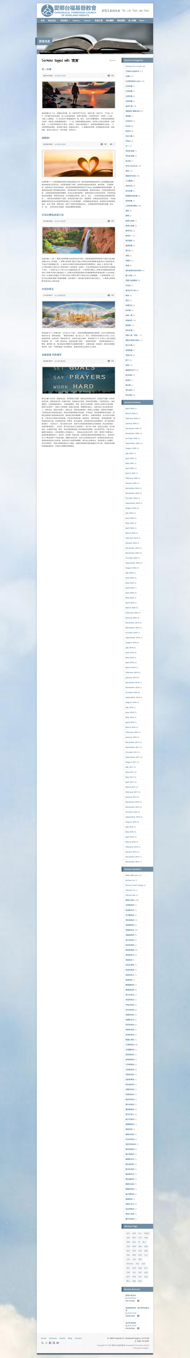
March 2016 (130, 842)
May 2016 (130, 832)
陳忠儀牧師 (130, 1179)
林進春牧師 (130, 1035)
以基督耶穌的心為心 (133, 81)
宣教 (127, 171)
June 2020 (130, 593)
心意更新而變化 (131, 206)
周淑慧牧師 (130, 925)
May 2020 (130, 598)
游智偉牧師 (130, 1054)
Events (87, 20)
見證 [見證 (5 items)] (134, 1272)
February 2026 (132, 418)
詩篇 (127, 365)
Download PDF (112, 75)
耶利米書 (129, 330)
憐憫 (127, 215)
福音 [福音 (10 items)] (143, 1264)
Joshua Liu (130, 880)
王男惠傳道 (130, 1064)
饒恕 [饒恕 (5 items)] (140, 1281)
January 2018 (131, 737)
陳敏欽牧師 (130, 1189)
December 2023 (132, 548)
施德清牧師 (130, 990)
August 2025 (131, 448)
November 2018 (132, 687)
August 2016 (131, 822)
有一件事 (46, 69)
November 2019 (132, 627)
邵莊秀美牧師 (131, 1144)
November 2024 (132, 493)
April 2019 (130, 662)
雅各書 (128, 385)
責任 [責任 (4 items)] (140, 1276)
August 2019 (131, 642)
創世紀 (128, 131)
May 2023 (130, 583)
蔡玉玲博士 (130, 1114)
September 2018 (133, 697)
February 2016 (132, 847)
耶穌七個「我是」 (132, 335)
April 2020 (130, 603)
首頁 (43, 20)
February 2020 (132, 613)
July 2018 (129, 707)
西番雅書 (129, 350)
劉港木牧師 (61, 75)
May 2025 (130, 463)
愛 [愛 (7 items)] (139, 1242)
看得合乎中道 (131, 290)
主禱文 (128, 76)
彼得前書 (129, 201)
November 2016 (132, 807)
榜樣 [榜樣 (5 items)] (128, 1255)
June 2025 (130, 458)
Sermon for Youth (134, 66)
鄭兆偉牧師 (130, 1149)
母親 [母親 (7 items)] (140, 1255)
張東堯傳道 (130, 950)
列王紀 (128, 126)
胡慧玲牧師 (130, 1089)
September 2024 (133, 503)
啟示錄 (128, 161)
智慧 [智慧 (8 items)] (140, 1251)
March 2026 (130, 413)
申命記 (128, 285)
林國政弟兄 (130, 1019)
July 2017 (129, 767)
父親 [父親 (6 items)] (134, 1259)
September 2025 (133, 443)
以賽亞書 (129, 96)
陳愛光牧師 (130, 1184)
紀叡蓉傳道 (130, 1079)
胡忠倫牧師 (130, 1084)
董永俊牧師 (130, 1104)
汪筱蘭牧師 (130, 1049)
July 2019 (129, 647)
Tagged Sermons (58, 52)
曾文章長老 (130, 995)
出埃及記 (129, 121)
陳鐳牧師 (129, 1199)
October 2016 (131, 812)
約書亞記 (129, 305)
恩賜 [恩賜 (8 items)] (128, 1242)
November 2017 (132, 747)
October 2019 (131, 632)
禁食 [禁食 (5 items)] (137, 1264)
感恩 (127, 211)
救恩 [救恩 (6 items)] (128, 1251)
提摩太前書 (130, 221)
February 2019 (132, 672)
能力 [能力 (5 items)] (146, 1268)
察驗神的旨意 (131, 176)
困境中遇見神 (131, 1295)
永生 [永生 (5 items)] (146, 1255)
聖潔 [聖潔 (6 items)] (134, 1268)
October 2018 (131, 692)
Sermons (53, 1338)
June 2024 (130, 518)
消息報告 (64, 20)
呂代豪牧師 (130, 915)
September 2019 (133, 637)
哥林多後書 (130, 156)
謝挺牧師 (129, 1129)
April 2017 (130, 782)
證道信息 (52, 20)
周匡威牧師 (61, 361)
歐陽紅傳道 (130, 1039)
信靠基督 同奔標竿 (52, 354)
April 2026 (130, 408)
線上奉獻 (132, 20)
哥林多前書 (130, 151)
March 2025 (130, 473)
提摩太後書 (130, 226)
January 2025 (131, 483)
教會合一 (129, 235)
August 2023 (131, 568)
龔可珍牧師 (130, 1219)
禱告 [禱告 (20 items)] (128, 1268)
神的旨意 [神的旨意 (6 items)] (130, 1264)
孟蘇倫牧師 (61, 295)
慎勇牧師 (129, 980)
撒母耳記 (129, 230)
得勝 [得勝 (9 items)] (146, 1237)
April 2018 (130, 722)
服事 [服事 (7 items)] (146, 1251)
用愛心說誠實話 (131, 280)
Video (108, 75)
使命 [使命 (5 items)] (128, 1233)
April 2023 (130, 588)
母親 (127, 255)
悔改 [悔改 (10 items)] (134, 1242)
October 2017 (131, 752)
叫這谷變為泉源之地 (52, 214)
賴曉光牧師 (130, 1134)
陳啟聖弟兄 (130, 1174)
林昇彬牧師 (130, 1024)
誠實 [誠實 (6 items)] (146, 1272)
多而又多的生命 (131, 166)
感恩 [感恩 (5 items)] (128, 1246)
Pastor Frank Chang (134, 885)
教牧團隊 (110, 20)
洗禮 (127, 265)
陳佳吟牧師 (130, 1169)
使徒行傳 (129, 106)
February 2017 (132, 792)
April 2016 (130, 837)
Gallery (75, 20)
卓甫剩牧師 (130, 905)
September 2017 (133, 757)
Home (40, 52)
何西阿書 (129, 101)
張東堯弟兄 (130, 955)
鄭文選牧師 (130, 1154)
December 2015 (132, 857)
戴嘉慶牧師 (130, 985)
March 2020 (130, 608)
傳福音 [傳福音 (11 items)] (146, 1233)
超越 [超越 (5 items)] (146, 1276)
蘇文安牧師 (130, 1119)
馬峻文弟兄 (130, 1204)
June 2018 (130, 712)
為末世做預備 (131, 1323)
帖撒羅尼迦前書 (131, 196)
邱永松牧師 (130, 1139)
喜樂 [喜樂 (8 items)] (128, 1237)
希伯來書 (129, 191)
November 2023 (132, 553)
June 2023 (130, 578)
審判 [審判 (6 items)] (134, 1237)
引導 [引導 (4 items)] (140, 1237)
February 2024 (132, 538)
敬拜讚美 (129, 240)
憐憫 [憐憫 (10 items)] (134, 1246)
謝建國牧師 (130, 1124)
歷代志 (128, 250)
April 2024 (130, 528)
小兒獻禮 (129, 181)
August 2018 (131, 702)
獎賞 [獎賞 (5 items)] (140, 1259)
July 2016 (129, 827)
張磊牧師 (129, 960)
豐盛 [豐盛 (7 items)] (134, 1276)
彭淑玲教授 (130, 970)
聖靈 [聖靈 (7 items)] (140, 1268)
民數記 (128, 260)
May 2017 (130, 777)
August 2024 (131, 508)
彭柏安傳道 (130, 965)
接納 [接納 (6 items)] (146, 1246)
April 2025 (130, 468)
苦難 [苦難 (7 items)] (128, 1272)
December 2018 (132, 682)
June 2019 (130, 652)
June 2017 (130, 772)
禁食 (127, 295)
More (141, 20)
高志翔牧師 (130, 1209)
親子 (127, 360)
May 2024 (130, 523)
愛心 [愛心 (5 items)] (144, 1242)
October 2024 (131, 498)
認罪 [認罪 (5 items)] (140, 1272)
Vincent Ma (130, 895)
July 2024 (129, 513)
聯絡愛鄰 (121, 20)
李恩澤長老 (130, 1000)
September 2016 (133, 817)
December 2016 (132, 802)
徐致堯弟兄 (130, 975)
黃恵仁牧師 (130, 1214)
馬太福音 (129, 395)
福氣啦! (46, 137)
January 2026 (131, 423)
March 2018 (130, 727)
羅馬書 (128, 325)
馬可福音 (129, 390)
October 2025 (131, 438)
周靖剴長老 (130, 930)
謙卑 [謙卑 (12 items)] (128, 1276)
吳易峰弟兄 (130, 910)
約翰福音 (129, 320)
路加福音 (129, 375)
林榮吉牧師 (130, 1029)
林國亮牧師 (130, 1015)
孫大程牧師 (61, 221)
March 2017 (130, 787)
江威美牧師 (130, 1044)
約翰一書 (129, 315)
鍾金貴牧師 (130, 1164)
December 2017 (132, 742)
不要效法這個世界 (132, 71)
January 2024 (131, 543)
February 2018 (132, 732)
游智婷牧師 (130, 1059)
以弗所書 (129, 86)
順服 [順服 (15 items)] (134, 1281)
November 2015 (132, 862)
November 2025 (132, 433)
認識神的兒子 (131, 370)
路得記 (128, 380)
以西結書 (129, 91)
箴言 (127, 300)
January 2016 (131, 852)
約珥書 (128, 310)
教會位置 (99, 20)
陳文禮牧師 (130, 1194)
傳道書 (128, 116)
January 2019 (131, 677)
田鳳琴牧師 (130, 1074)
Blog (70, 1338)
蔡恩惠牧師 (130, 1109)
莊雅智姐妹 (130, 1094)
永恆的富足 (48, 289)
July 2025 (129, 453)
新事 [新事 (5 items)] (134, 1251)
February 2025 (132, 478)
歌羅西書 (129, 245)
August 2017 (131, 762)
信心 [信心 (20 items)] (140, 1233)
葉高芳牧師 (130, 1099)
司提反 (128, 141)
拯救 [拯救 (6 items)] (140, 1246)
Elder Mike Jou (132, 875)
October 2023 (131, 558)
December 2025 (132, 428)
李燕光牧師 (130, 1005)
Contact (78, 1338)
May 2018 (130, 717)
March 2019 (130, 667)
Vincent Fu (130, 890)
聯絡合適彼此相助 (132, 340)
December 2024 (132, 488)
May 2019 (130, 657)
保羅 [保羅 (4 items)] (134, 1233)
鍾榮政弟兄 (130, 1159)
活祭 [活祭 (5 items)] (128, 1259)
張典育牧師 (130, 945)
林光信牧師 (130, 1010)
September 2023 (133, 563)
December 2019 (132, 623)
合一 (127, 146)
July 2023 (129, 573)
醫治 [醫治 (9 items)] (128, 1281)
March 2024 (130, 533)
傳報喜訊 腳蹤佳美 (133, 111)
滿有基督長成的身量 (133, 270)
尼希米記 (129, 186)
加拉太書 (129, 136)
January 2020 (131, 618)
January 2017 (131, 797)
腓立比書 (129, 345)
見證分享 (129, 355)
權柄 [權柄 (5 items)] (134, 1255)
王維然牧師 (130, 1069)
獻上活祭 (129, 275)
